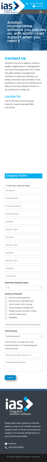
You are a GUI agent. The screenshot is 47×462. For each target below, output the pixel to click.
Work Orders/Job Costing (20, 304)
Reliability (13, 317)
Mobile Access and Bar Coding (22, 311)
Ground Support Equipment (21, 307)
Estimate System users (16, 282)
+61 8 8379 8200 (36, 3)
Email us (39, 6)
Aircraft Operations (17, 314)
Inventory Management (19, 297)
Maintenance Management (21, 301)
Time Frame (11, 331)
